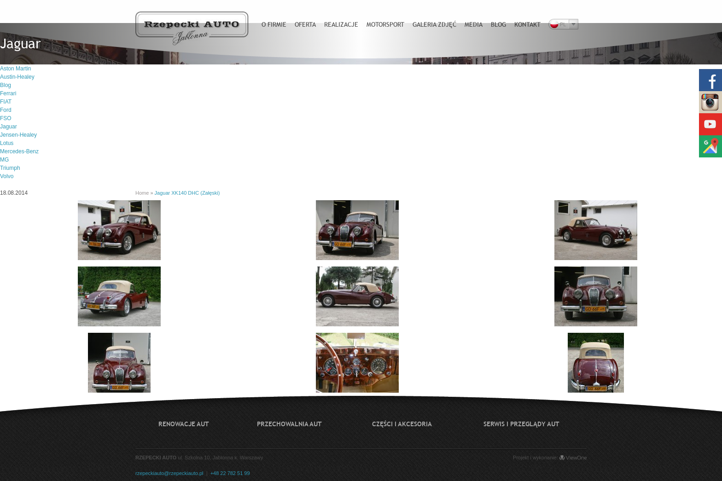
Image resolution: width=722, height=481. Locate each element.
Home (142, 193)
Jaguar (8, 126)
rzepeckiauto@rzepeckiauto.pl (169, 473)
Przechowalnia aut (289, 424)
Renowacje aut (183, 424)
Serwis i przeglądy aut (521, 424)
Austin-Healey (17, 77)
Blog (5, 85)
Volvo (6, 176)
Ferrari (8, 93)
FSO (6, 118)
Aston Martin (15, 68)
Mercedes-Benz (19, 151)
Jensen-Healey (18, 135)
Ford (6, 110)
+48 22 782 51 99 (230, 473)
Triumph (10, 168)
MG (4, 159)
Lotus (6, 143)
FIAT (6, 102)
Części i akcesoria (402, 424)
